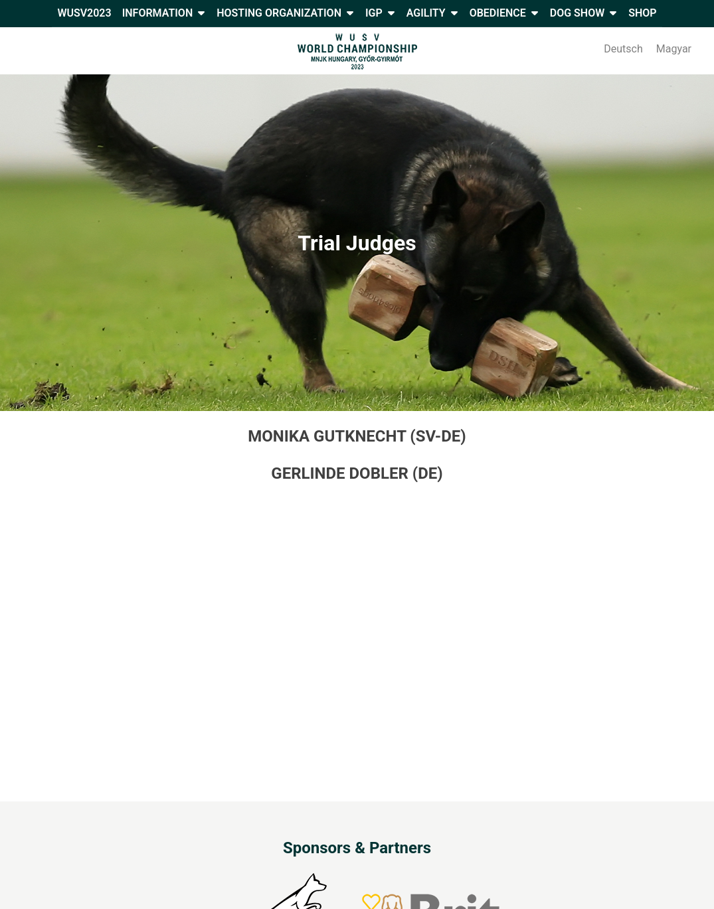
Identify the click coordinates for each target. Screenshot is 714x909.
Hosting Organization (279, 13)
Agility (426, 13)
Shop (642, 13)
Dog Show (577, 13)
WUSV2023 (84, 13)
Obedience (498, 13)
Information (157, 13)
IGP (374, 13)
